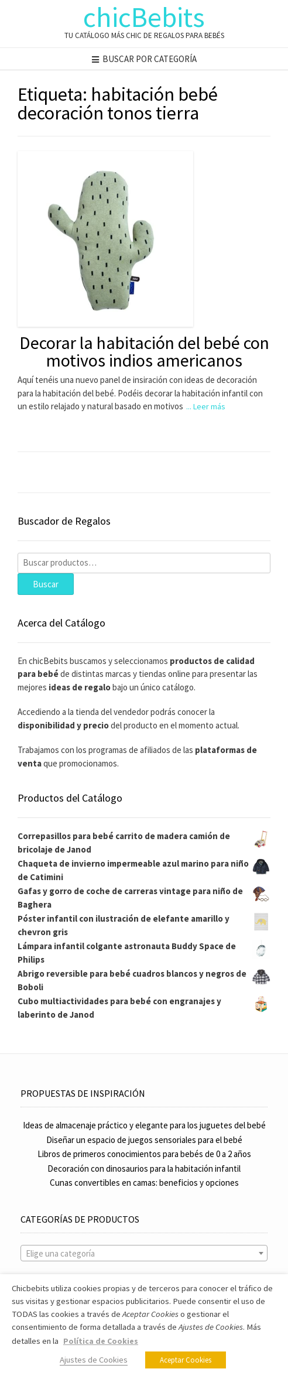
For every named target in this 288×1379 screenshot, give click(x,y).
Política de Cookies (100, 1341)
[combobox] (144, 1253)
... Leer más (205, 406)
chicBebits (144, 17)
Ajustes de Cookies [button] (94, 1359)
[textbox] (144, 1253)
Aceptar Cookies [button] (185, 1360)
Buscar (46, 584)
